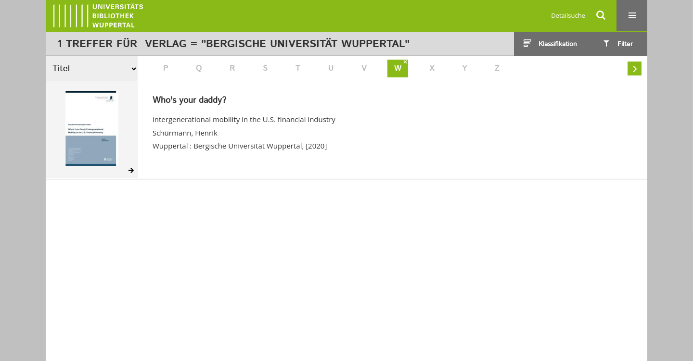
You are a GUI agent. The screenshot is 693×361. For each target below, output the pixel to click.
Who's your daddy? (189, 101)
